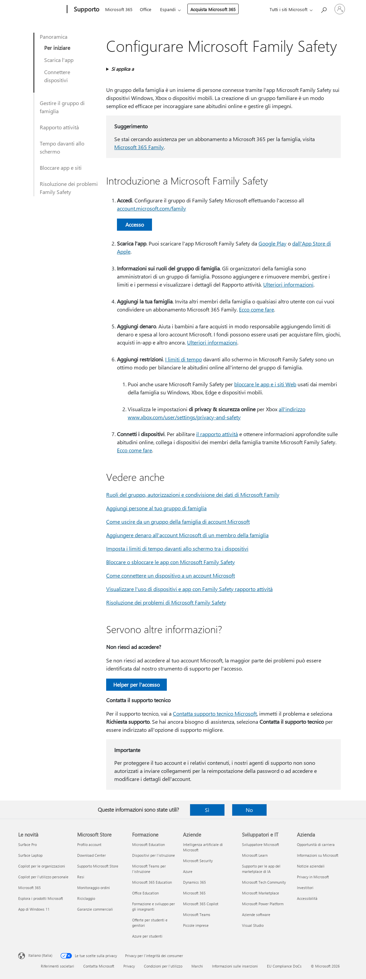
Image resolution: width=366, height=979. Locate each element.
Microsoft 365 (118, 9)
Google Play (272, 243)
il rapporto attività (217, 433)
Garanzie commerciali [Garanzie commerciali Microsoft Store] (95, 909)
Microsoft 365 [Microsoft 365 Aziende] (194, 892)
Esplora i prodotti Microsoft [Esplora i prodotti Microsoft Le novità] (40, 898)
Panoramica (53, 36)
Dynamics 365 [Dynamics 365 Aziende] (194, 882)
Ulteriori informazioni (288, 284)
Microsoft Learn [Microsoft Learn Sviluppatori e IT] (255, 855)
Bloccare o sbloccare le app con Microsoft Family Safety (170, 561)
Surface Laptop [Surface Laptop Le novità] (30, 855)
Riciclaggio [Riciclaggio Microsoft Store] (86, 898)
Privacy (129, 966)
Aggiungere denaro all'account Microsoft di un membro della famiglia (187, 535)
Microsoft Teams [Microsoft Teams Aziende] (196, 914)
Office (145, 9)
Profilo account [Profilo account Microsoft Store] (89, 844)
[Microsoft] (41, 9)
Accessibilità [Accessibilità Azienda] (307, 898)
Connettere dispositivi (57, 76)
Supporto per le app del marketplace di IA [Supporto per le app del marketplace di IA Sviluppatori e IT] (261, 868)
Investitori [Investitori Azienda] (305, 887)
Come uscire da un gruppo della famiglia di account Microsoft (178, 521)
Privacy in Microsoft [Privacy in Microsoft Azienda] (313, 876)
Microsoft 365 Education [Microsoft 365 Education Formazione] (152, 882)
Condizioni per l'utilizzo (163, 966)
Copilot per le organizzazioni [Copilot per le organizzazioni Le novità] (41, 866)
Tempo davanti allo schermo (62, 147)
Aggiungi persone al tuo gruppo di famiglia (156, 508)
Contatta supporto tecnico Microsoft (215, 713)
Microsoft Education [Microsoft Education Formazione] (148, 844)
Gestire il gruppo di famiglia (62, 107)
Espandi (168, 9)
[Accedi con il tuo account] (340, 9)
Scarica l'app (58, 59)
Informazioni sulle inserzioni (235, 966)
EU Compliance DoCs (284, 966)
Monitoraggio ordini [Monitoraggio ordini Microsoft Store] (93, 887)
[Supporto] (85, 9)
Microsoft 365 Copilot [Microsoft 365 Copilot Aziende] (200, 903)
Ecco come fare (256, 309)
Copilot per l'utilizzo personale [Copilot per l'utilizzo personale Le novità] (43, 876)
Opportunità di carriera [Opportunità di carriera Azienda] (316, 844)
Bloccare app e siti (61, 167)
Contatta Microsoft (98, 966)
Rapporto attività (59, 127)
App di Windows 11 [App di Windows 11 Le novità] (34, 909)
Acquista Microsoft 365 (213, 9)
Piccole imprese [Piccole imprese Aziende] (196, 925)
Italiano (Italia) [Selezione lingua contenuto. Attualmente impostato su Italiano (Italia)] (40, 955)
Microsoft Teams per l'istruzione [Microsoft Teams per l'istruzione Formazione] (149, 868)
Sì (207, 809)
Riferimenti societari (57, 966)
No (249, 809)
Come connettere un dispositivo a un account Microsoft (170, 575)
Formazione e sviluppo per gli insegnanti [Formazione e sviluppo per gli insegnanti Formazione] (153, 906)
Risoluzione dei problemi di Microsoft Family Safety (166, 602)
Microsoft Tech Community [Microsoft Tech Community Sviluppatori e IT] (264, 882)
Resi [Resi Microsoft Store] (80, 876)
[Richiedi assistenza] (323, 8)
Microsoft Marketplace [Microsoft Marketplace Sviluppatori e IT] (260, 892)
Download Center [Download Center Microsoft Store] (91, 855)
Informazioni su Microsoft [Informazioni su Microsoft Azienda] (317, 855)
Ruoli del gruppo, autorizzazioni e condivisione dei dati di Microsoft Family (192, 494)
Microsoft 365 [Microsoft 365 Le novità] (29, 887)
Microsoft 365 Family (139, 147)
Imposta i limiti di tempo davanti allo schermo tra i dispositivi (177, 548)
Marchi (197, 966)
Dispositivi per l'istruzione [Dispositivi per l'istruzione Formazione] (153, 855)
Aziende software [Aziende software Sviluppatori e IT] (256, 914)
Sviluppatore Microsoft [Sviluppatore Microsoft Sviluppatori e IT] (260, 844)
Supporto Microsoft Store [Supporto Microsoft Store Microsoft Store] (97, 866)
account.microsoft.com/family (151, 208)
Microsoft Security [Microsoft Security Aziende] (198, 860)
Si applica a (122, 69)
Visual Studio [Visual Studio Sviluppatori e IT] (253, 925)
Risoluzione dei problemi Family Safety (69, 187)
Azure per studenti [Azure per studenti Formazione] (147, 936)
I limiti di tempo (183, 359)
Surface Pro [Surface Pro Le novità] (27, 844)
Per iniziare (57, 47)
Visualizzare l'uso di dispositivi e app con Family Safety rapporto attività (189, 588)
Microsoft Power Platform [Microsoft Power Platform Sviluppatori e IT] (262, 903)
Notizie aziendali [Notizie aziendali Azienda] (311, 866)
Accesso (134, 224)
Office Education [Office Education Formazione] (145, 892)
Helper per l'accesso (136, 684)
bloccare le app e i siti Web (265, 384)
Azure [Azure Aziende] (187, 871)
